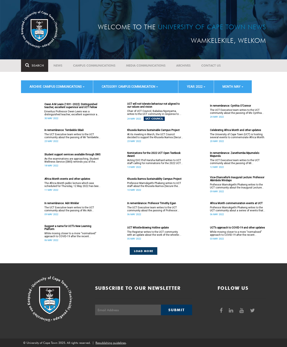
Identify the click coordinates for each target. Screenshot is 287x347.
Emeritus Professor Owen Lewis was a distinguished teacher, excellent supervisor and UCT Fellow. (72, 113)
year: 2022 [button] (196, 86)
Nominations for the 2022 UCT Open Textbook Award (153, 154)
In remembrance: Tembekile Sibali (64, 130)
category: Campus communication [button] (130, 86)
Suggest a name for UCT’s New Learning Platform (67, 228)
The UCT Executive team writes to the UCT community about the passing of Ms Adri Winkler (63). (69, 209)
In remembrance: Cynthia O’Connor (230, 105)
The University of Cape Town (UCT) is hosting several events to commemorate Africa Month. (237, 136)
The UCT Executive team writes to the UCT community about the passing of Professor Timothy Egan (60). (152, 209)
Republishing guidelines (111, 342)
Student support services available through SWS (72, 154)
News (57, 65)
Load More (143, 251)
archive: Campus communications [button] (57, 86)
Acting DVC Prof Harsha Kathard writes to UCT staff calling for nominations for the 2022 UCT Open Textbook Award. (154, 162)
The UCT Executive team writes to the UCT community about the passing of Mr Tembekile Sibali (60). (71, 136)
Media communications (146, 65)
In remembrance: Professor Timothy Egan (151, 203)
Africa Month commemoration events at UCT (236, 203)
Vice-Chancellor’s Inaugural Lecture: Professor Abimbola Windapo (237, 179)
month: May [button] (232, 86)
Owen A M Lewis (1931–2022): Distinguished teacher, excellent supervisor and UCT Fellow (70, 106)
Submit (176, 310)
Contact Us (211, 65)
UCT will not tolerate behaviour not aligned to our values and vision (153, 105)
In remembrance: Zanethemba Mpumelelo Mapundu (234, 154)
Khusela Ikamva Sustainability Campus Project (154, 178)
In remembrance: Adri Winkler (61, 203)
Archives (183, 65)
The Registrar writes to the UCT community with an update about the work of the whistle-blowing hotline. (153, 233)
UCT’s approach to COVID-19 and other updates (237, 227)
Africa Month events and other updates (67, 178)
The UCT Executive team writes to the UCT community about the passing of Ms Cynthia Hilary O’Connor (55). (236, 111)
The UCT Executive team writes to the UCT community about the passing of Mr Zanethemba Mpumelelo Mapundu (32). (235, 162)
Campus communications (94, 65)
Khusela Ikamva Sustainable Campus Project (153, 130)
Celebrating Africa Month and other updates (235, 130)
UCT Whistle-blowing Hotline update (148, 227)
